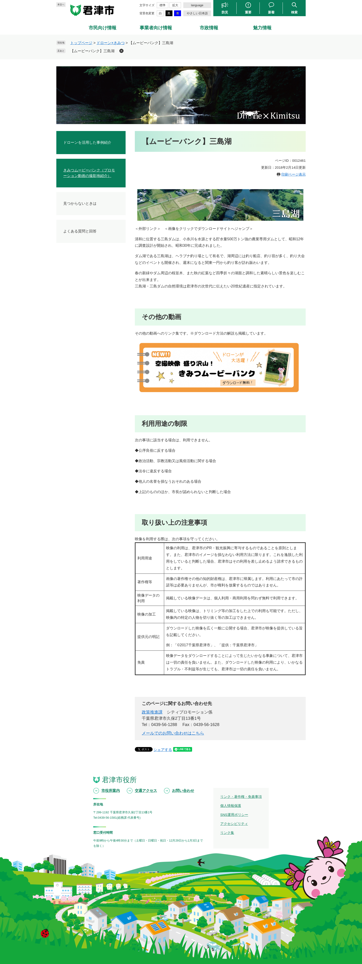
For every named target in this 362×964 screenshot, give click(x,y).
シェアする (163, 750)
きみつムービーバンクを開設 (87, 206)
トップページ (81, 43)
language (197, 5)
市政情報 (209, 27)
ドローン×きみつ (110, 43)
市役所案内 (110, 791)
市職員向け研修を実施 (81, 214)
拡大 (175, 5)
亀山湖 (68, 293)
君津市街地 (72, 270)
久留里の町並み (76, 318)
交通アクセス (146, 791)
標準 (163, 5)
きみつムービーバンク (81, 262)
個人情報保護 (230, 806)
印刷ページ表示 (293, 174)
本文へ (60, 4)
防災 (225, 12)
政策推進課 (152, 712)
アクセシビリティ (234, 824)
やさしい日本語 (197, 13)
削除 (121, 51)
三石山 (68, 301)
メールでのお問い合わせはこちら (173, 733)
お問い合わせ (183, 791)
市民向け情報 (102, 27)
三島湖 (68, 309)
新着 (271, 12)
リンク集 (227, 833)
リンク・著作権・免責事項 (241, 797)
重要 (248, 12)
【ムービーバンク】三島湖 (92, 51)
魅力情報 (262, 27)
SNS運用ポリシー (234, 815)
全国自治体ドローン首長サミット (91, 175)
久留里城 (70, 326)
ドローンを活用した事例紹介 (87, 142)
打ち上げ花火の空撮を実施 (85, 197)
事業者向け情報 (156, 27)
